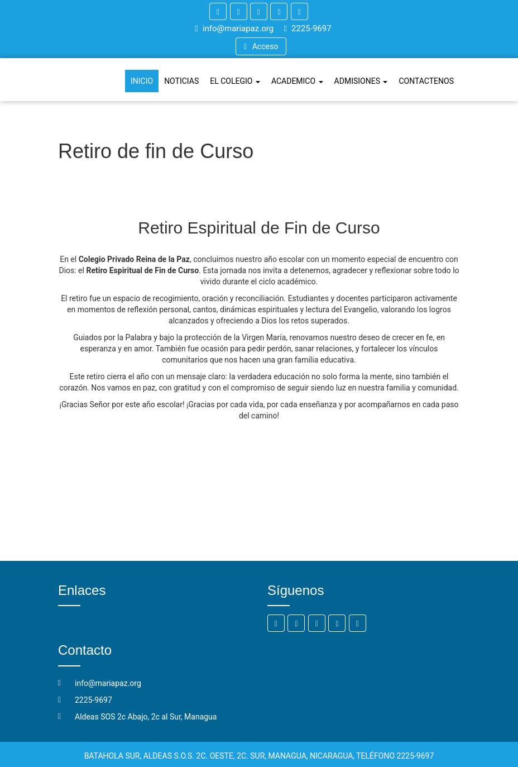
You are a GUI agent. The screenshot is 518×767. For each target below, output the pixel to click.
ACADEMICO (297, 81)
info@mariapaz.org (234, 28)
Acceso (261, 46)
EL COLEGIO (235, 81)
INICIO (142, 81)
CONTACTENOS (426, 81)
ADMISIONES (361, 81)
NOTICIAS (181, 81)
